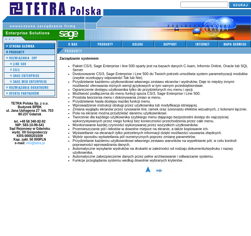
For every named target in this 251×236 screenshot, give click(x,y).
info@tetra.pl (35, 143)
